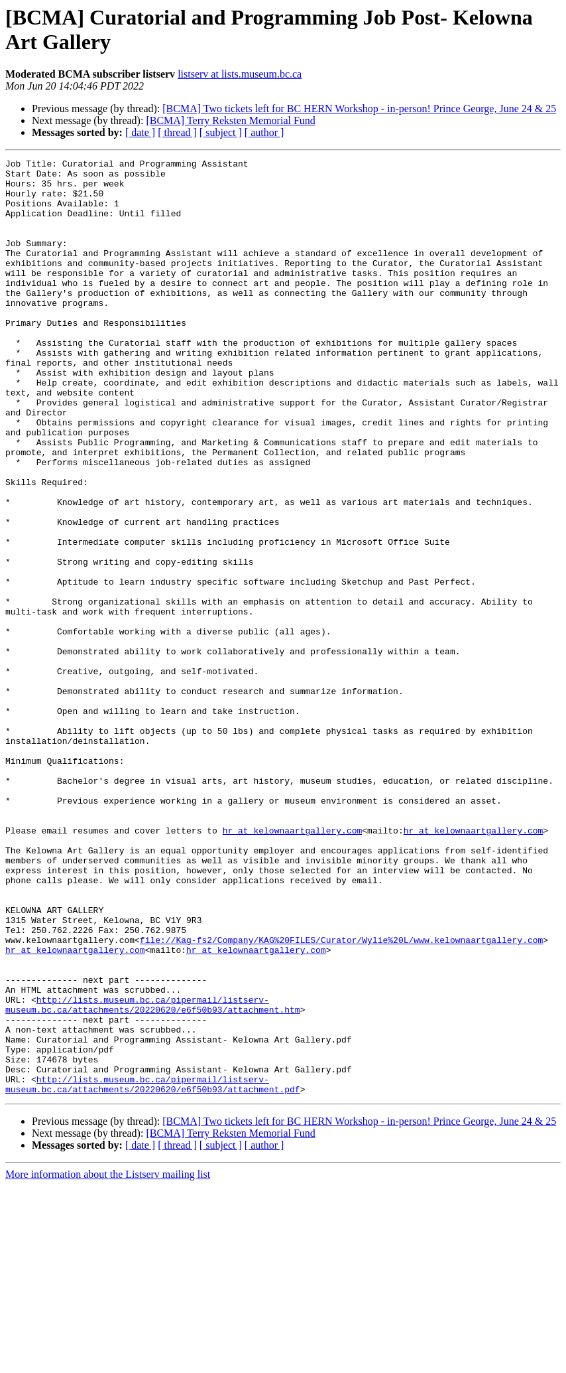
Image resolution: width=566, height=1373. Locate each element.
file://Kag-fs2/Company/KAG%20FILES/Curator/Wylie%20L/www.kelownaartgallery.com (341, 1097)
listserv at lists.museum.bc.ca (240, 74)
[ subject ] (220, 132)
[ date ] (140, 132)
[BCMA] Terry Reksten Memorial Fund (230, 120)
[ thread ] (177, 132)
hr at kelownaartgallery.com (293, 966)
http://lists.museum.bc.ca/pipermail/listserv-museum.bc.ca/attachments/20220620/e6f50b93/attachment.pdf (152, 1270)
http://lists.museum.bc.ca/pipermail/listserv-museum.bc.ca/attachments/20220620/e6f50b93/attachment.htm (152, 1175)
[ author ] (264, 132)
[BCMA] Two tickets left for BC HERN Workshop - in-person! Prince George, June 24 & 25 (359, 108)
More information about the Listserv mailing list (107, 1361)
